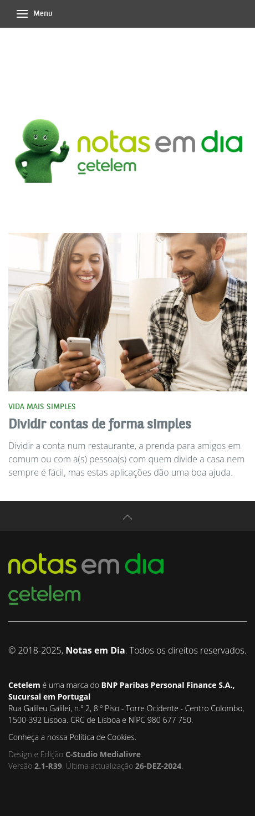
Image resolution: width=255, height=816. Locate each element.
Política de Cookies (101, 737)
